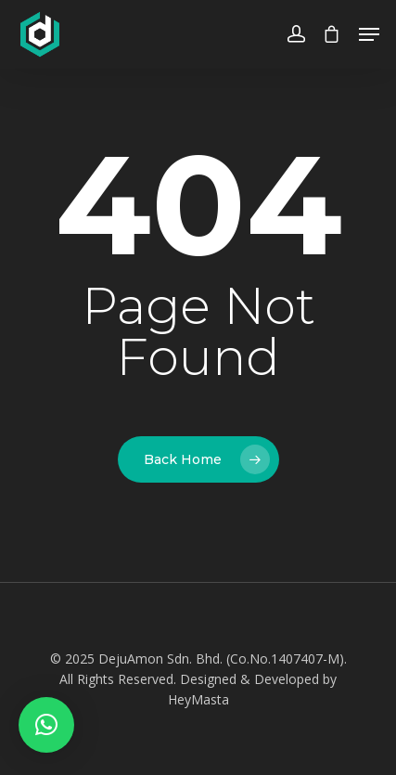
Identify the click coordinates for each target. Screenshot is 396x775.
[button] (46, 725)
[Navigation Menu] (369, 34)
